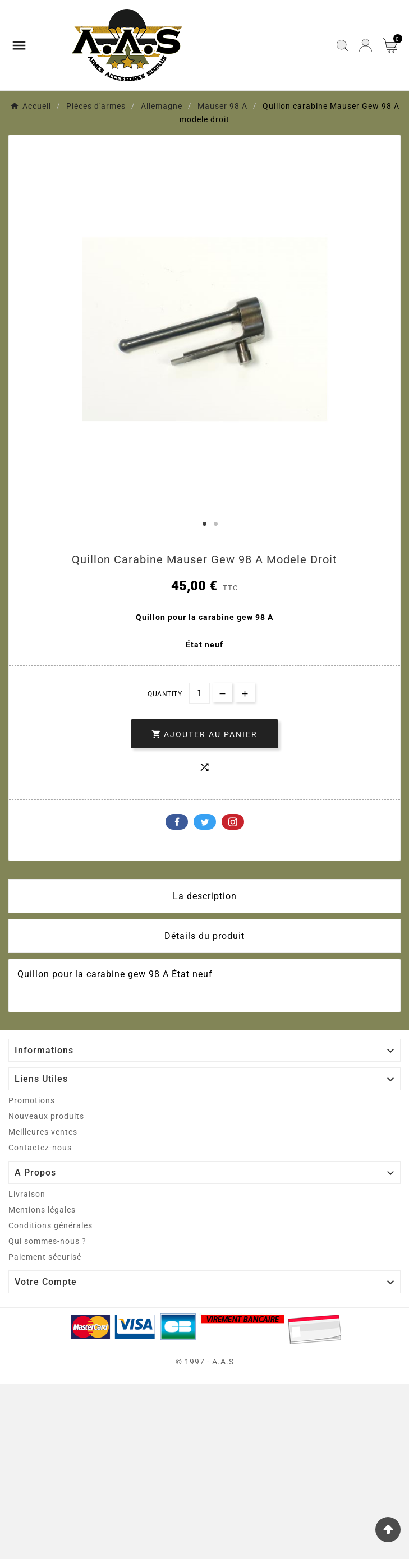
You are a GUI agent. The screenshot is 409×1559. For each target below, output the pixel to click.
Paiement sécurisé (44, 1256)
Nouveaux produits (46, 1116)
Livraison (26, 1194)
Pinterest (233, 822)
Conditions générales (50, 1225)
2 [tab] (216, 524)
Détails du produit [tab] (204, 936)
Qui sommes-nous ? (47, 1241)
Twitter (205, 822)
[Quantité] (199, 693)
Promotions (31, 1100)
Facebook (177, 822)
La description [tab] (205, 896)
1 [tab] (204, 524)
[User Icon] (365, 45)
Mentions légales (42, 1209)
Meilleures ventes (42, 1131)
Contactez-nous (40, 1147)
